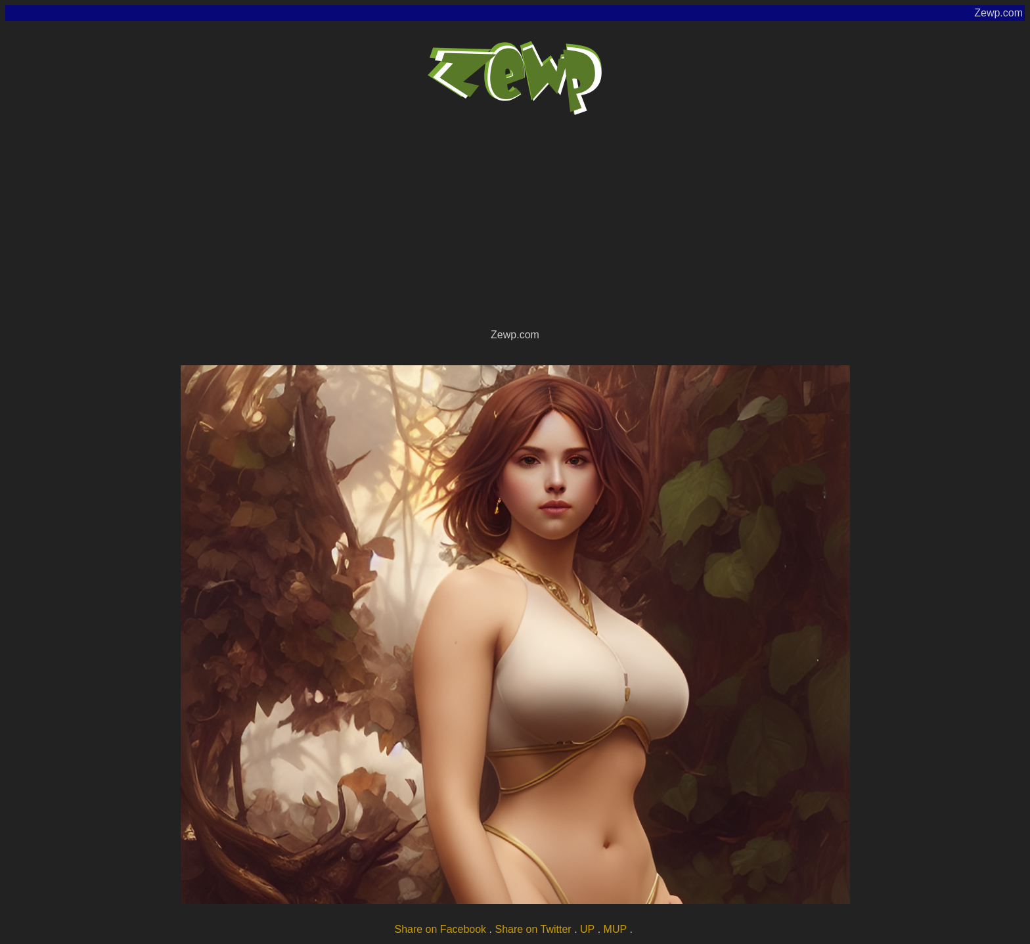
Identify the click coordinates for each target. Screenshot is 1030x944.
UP (587, 929)
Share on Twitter (533, 929)
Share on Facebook (440, 929)
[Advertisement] (515, 227)
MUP (615, 929)
